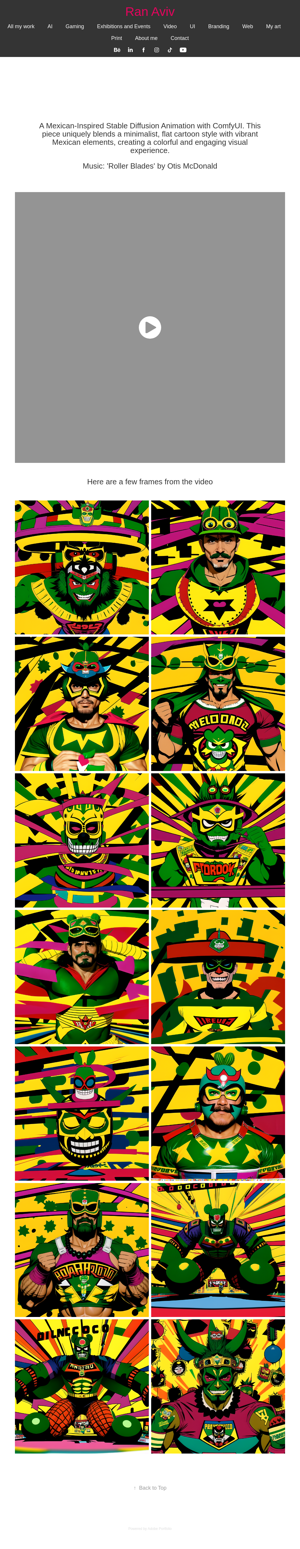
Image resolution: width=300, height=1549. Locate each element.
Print (116, 38)
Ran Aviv (150, 11)
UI (192, 26)
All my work (21, 26)
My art (273, 26)
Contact (180, 38)
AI (49, 26)
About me (146, 38)
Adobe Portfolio (160, 1529)
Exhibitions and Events (123, 26)
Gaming (75, 26)
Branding (218, 26)
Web (247, 26)
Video (170, 26)
